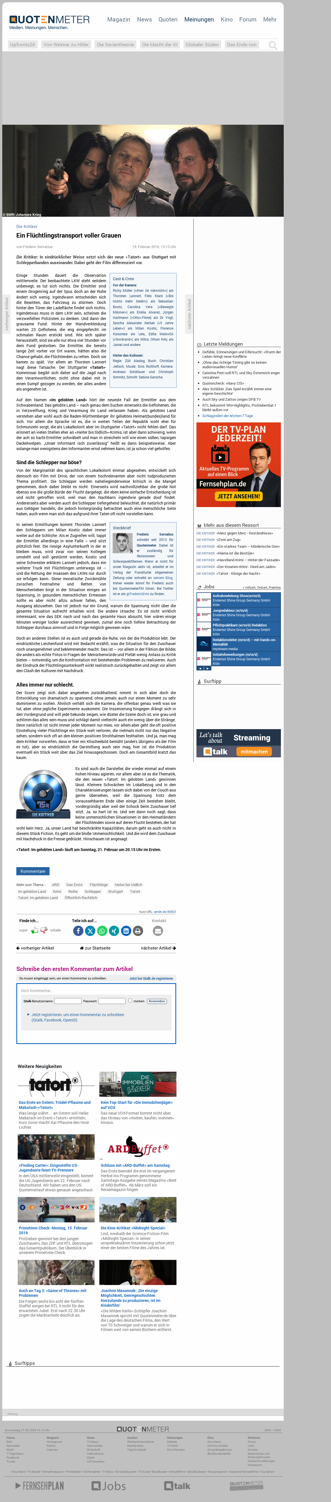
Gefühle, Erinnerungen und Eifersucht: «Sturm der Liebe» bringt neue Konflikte (241, 354)
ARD (55, 884)
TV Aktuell (34, 1472)
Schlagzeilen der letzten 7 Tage (227, 415)
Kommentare (33, 871)
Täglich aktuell (136, 1449)
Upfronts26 (22, 44)
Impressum (255, 1465)
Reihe (73, 891)
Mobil (10, 1449)
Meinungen (199, 19)
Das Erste (74, 884)
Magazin (118, 19)
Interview (52, 1449)
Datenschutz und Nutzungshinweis (259, 1455)
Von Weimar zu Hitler (66, 44)
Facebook (12, 1457)
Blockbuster (159, 1472)
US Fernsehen (91, 1472)
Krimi (57, 891)
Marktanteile (135, 1446)
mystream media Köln (236, 644)
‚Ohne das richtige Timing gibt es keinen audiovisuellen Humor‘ (234, 364)
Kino (227, 19)
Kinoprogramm (217, 1472)
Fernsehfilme (177, 1472)
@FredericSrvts (137, 593)
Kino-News (214, 1442)
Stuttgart (115, 891)
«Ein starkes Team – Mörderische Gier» (238, 546)
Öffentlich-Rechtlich (81, 897)
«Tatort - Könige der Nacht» (228, 573)
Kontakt (253, 1449)
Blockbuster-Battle (219, 1453)
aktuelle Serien (196, 1472)
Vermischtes (94, 1446)
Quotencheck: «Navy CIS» (223, 383)
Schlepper (93, 891)
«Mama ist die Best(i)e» (225, 553)
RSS (9, 1442)
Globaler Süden (202, 44)
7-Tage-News (14, 1453)
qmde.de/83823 (165, 911)
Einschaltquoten (126, 1472)
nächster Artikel (158, 948)
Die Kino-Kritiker (217, 1446)
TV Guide (144, 1472)
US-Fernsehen (96, 1461)
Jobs (251, 1446)
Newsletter (13, 1446)
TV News (107, 1472)
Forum (247, 19)
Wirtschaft (93, 1449)
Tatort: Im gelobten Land (38, 897)
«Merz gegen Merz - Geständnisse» (234, 533)
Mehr (270, 19)
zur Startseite (95, 948)
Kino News (19, 1472)
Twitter (10, 1461)
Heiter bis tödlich (128, 884)
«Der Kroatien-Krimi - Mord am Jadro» (236, 566)
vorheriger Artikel (35, 948)
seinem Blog (163, 577)
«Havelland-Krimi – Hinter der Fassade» (238, 560)
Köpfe (90, 1457)
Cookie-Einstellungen (261, 1461)
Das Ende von (242, 44)
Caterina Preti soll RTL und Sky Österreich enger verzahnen (241, 375)
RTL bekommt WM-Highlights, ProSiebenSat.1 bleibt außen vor (239, 407)
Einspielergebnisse (219, 1449)
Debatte (172, 1442)
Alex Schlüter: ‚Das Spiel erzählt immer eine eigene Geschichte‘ (237, 391)
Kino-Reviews (176, 1449)
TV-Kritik (172, 1446)
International (95, 1453)
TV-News (92, 1442)
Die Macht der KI (160, 44)
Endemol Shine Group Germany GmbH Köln (233, 600)
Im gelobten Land (32, 891)
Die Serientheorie (115, 44)
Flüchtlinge (99, 884)
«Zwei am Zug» (218, 539)
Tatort (135, 891)
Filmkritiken (73, 1472)
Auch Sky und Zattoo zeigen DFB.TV (231, 399)
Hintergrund (54, 1442)
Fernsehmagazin (53, 1472)
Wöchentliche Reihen (140, 1442)
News (144, 19)
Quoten (168, 19)
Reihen (51, 1446)
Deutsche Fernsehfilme (243, 1472)
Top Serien (267, 1472)
